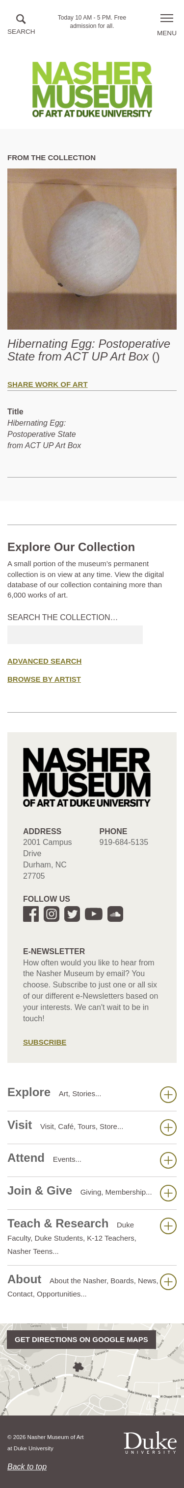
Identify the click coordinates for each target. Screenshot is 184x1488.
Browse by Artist (44, 679)
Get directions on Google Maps (81, 1339)
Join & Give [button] (92, 1192)
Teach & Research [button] (92, 1236)
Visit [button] (92, 1127)
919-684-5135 (124, 842)
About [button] (92, 1285)
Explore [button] (92, 1094)
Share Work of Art (47, 384)
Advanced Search (44, 661)
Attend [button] (92, 1160)
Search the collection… (62, 617)
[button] (21, 25)
